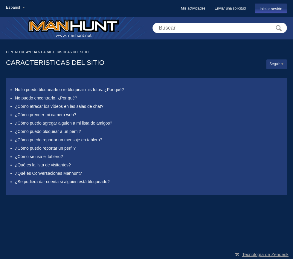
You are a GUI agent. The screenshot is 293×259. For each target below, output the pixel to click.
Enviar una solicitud (230, 8)
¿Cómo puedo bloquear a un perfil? (48, 131)
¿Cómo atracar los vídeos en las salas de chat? (59, 106)
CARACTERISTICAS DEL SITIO (64, 52)
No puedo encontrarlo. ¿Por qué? (46, 98)
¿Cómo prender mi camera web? (45, 114)
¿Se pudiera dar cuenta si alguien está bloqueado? (62, 181)
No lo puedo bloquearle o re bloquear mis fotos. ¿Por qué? (69, 89)
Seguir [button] (274, 64)
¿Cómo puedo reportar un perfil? (45, 148)
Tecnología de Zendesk (265, 254)
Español (13, 7)
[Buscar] (219, 28)
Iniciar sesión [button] (271, 9)
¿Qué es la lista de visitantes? (43, 165)
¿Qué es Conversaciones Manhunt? (48, 173)
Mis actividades (193, 8)
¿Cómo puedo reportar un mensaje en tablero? (58, 139)
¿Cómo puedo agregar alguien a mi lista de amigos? (63, 123)
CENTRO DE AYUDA (21, 52)
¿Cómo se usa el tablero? (39, 156)
